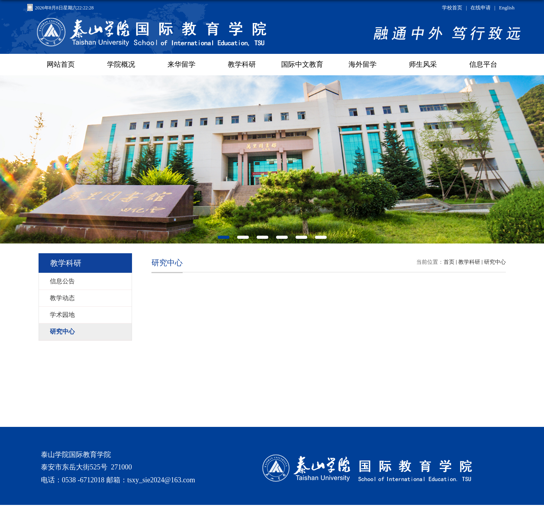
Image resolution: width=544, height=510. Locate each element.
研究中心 (495, 262)
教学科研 (469, 262)
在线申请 (480, 8)
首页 (449, 262)
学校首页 (452, 8)
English (506, 8)
